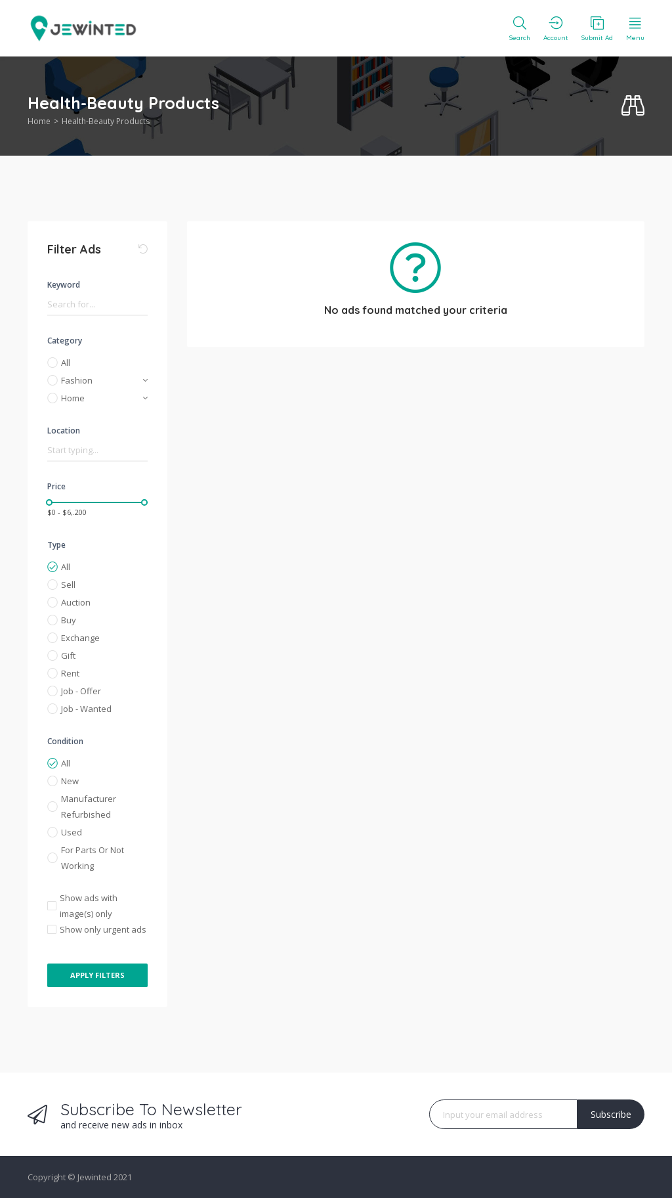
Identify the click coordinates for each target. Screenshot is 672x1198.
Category (64, 340)
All (65, 362)
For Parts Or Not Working (92, 858)
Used (71, 832)
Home (39, 121)
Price (56, 486)
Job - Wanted (86, 709)
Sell (68, 584)
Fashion (77, 380)
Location (63, 430)
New (70, 781)
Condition (65, 741)
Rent (70, 673)
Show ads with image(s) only (88, 906)
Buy (68, 620)
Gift (68, 655)
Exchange (80, 638)
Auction (76, 602)
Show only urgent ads (103, 929)
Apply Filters (97, 975)
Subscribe (611, 1114)
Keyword (63, 284)
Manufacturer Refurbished (88, 806)
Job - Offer (81, 691)
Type (56, 544)
